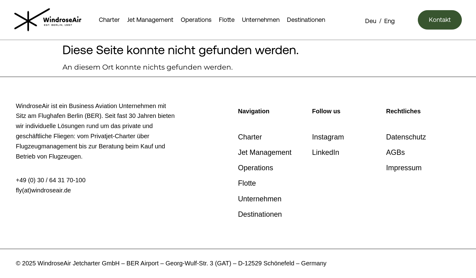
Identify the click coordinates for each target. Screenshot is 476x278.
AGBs (395, 152)
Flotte (227, 20)
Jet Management (150, 20)
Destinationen (306, 20)
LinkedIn (325, 152)
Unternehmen (261, 20)
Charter (109, 20)
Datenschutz (406, 137)
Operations (196, 20)
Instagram (328, 137)
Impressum (404, 168)
